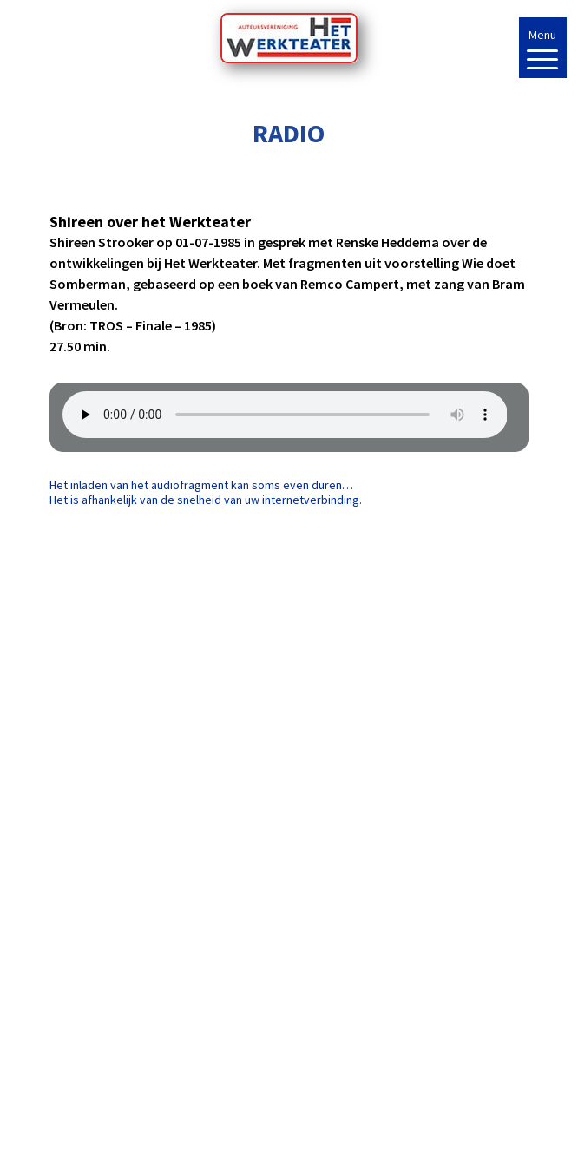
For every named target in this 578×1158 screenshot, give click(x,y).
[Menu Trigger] (543, 47)
